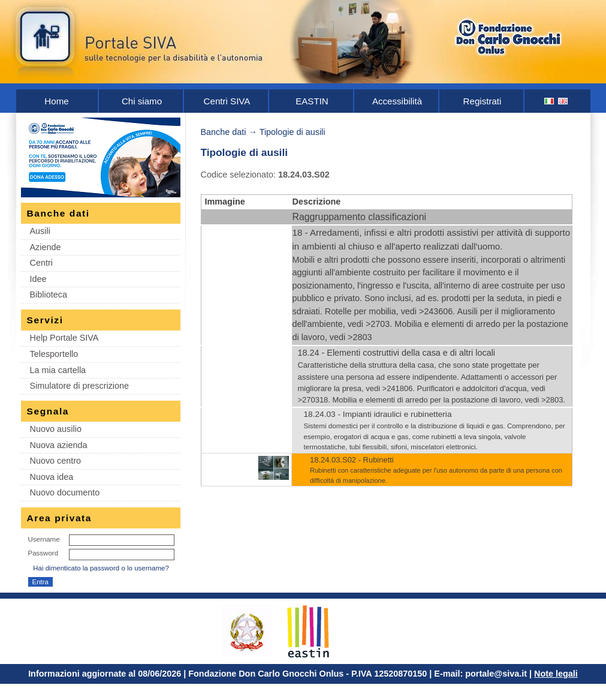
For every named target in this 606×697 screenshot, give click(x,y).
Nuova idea (52, 477)
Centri (41, 263)
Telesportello (54, 354)
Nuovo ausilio (56, 429)
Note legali (556, 673)
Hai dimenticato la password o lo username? (101, 568)
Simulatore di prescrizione (79, 385)
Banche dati (223, 132)
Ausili (40, 231)
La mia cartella (58, 370)
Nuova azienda (59, 445)
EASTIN (312, 101)
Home (56, 101)
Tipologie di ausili (292, 132)
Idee (38, 279)
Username (44, 539)
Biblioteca (48, 294)
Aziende (45, 247)
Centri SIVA (227, 101)
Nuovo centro (56, 460)
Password (43, 553)
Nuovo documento (65, 492)
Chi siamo (142, 101)
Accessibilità (397, 101)
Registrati (482, 101)
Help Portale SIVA (64, 338)
